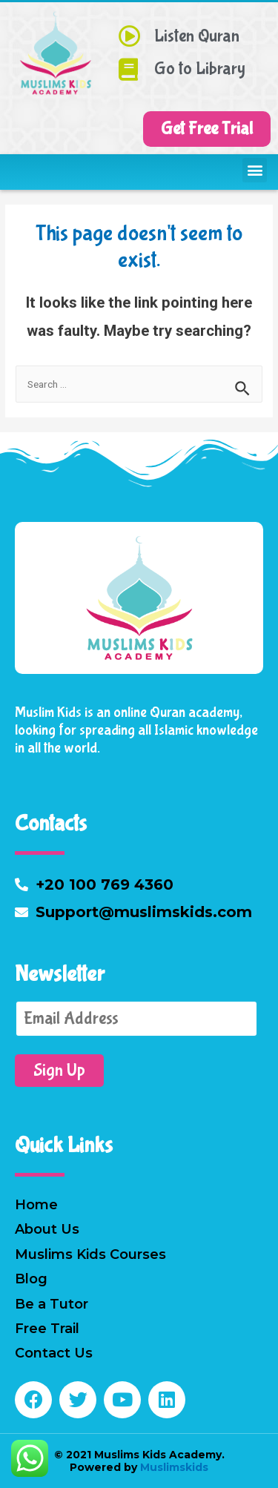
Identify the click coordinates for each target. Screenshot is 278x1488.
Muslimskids (172, 1467)
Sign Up (59, 1070)
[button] (207, 129)
